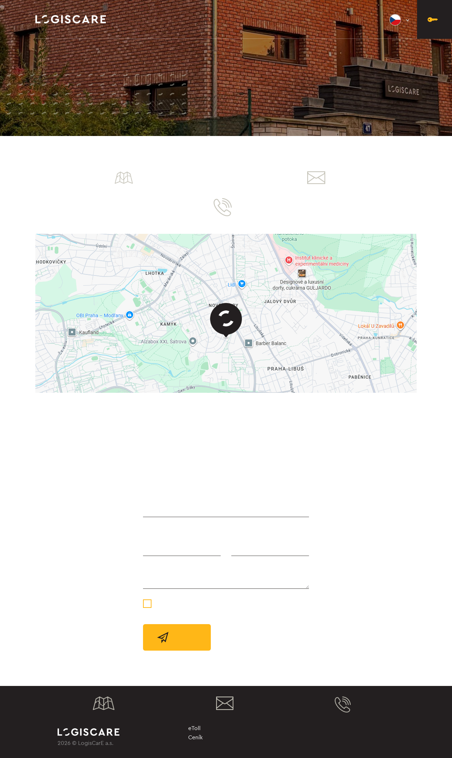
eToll (194, 728)
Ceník (195, 737)
